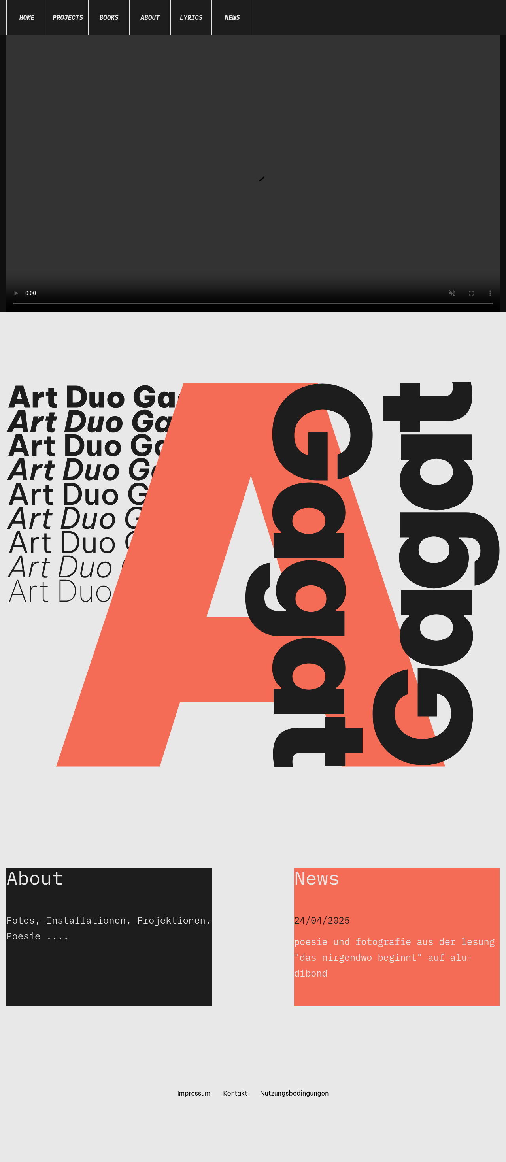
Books (108, 17)
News (232, 17)
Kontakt (235, 1094)
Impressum (194, 1094)
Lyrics (191, 17)
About (149, 17)
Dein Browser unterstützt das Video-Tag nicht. (253, 173)
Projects (68, 17)
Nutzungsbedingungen (294, 1094)
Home (26, 17)
